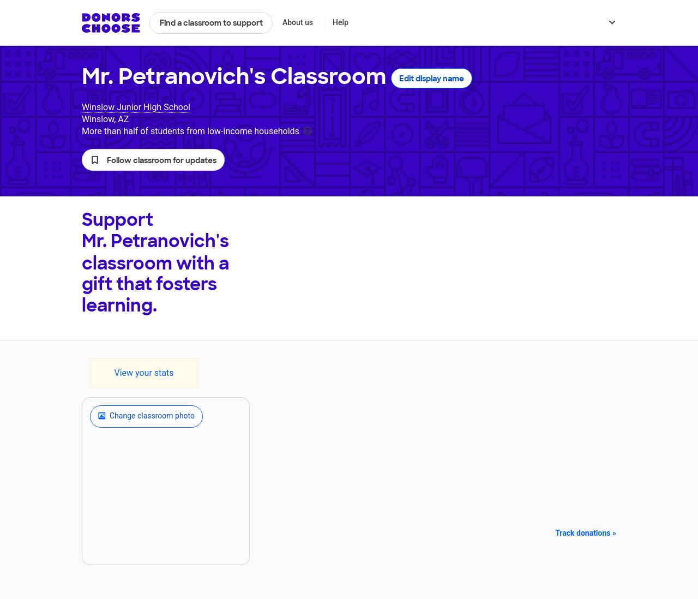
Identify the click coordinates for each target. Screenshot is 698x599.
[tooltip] (308, 130)
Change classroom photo (146, 416)
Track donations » (585, 533)
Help (340, 22)
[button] (153, 160)
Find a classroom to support (211, 23)
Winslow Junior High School (136, 107)
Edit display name (431, 78)
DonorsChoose (111, 23)
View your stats (143, 373)
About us (297, 22)
